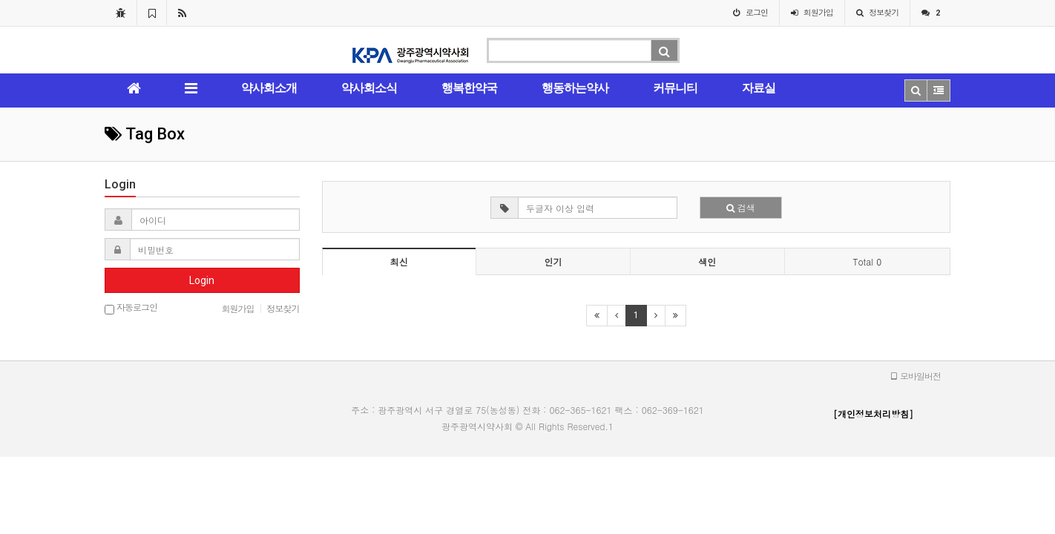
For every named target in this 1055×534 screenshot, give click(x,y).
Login (201, 280)
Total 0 (866, 261)
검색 (740, 207)
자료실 (758, 88)
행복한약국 (469, 88)
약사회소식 (369, 88)
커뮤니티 (675, 88)
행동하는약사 (575, 88)
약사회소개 (269, 88)
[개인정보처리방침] (873, 413)
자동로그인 (131, 308)
